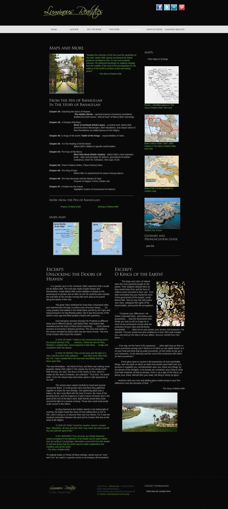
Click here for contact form (158, 491)
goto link (150, 246)
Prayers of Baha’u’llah (71, 206)
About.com (114, 486)
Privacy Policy (64, 492)
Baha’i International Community (114, 494)
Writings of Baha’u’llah (108, 206)
